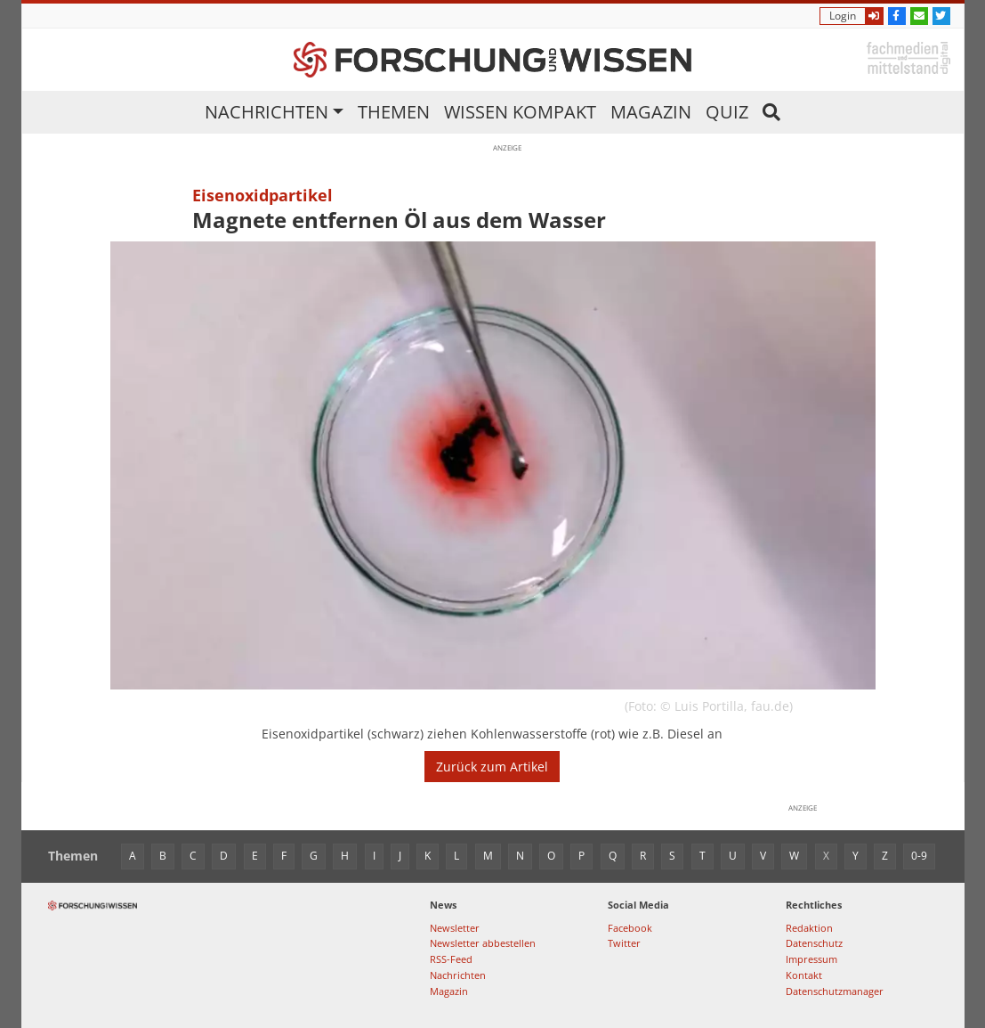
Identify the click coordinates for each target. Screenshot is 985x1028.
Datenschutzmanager (835, 991)
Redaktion (809, 927)
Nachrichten (266, 112)
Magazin (650, 112)
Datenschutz (814, 943)
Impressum (811, 959)
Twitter (624, 943)
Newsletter (455, 927)
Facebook (630, 927)
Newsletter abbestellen (483, 943)
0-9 (919, 855)
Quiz (727, 112)
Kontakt (804, 975)
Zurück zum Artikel (492, 766)
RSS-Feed (451, 959)
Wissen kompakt (520, 112)
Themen (394, 112)
